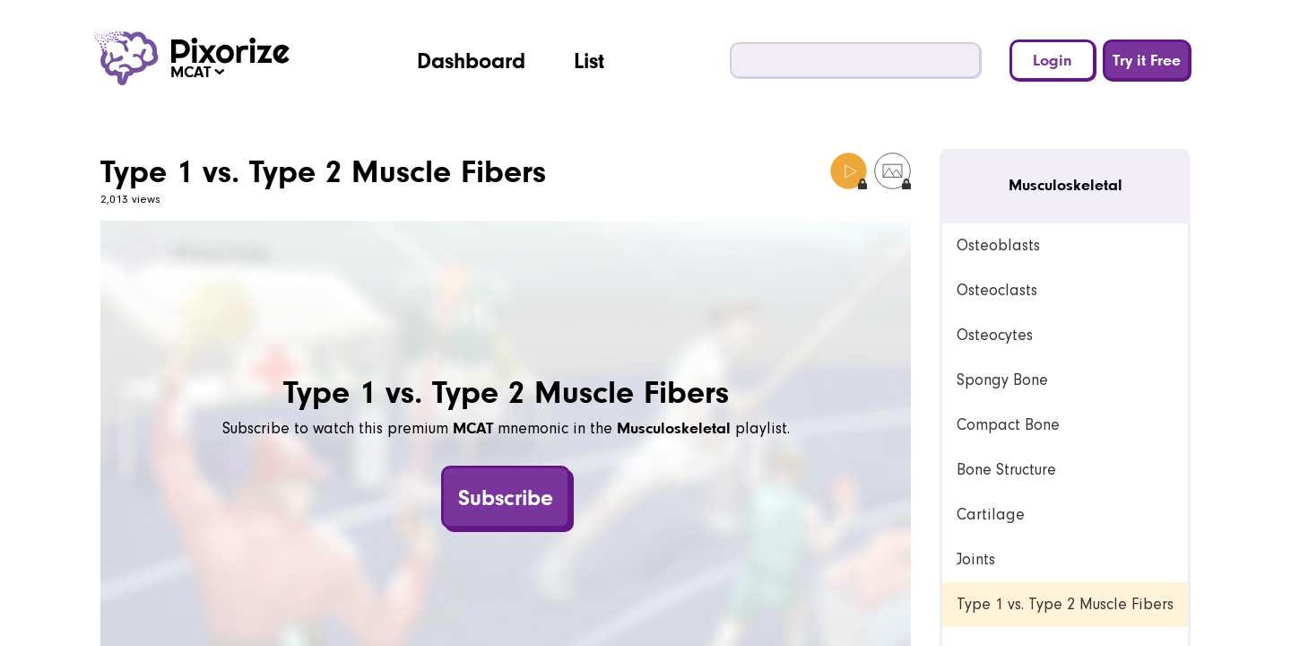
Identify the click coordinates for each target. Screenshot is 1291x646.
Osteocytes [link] (995, 335)
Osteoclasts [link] (997, 290)
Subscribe (505, 497)
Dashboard (471, 60)
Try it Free (1147, 59)
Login (1052, 59)
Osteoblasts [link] (998, 245)
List (589, 60)
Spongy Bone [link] (1002, 380)
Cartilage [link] (991, 514)
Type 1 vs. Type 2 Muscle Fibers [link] (1065, 604)
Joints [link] (976, 559)
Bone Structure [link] (1006, 469)
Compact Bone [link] (1008, 424)
